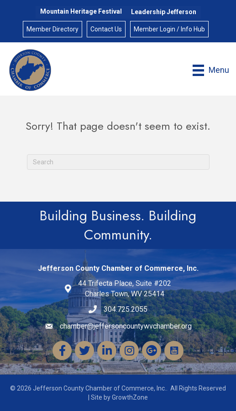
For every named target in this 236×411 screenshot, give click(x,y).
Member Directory (52, 29)
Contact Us (106, 29)
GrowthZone (130, 397)
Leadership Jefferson (163, 11)
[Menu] (211, 70)
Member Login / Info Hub (169, 29)
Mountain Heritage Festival (81, 11)
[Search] (118, 162)
